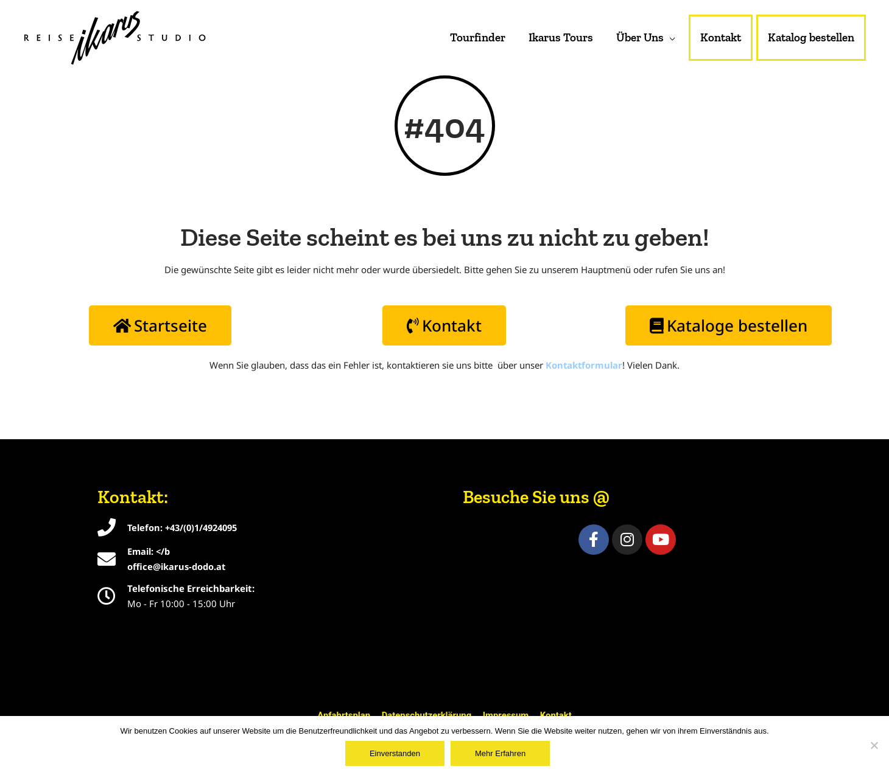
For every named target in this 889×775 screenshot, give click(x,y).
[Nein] (874, 745)
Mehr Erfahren (500, 753)
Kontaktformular (584, 366)
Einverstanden (395, 753)
